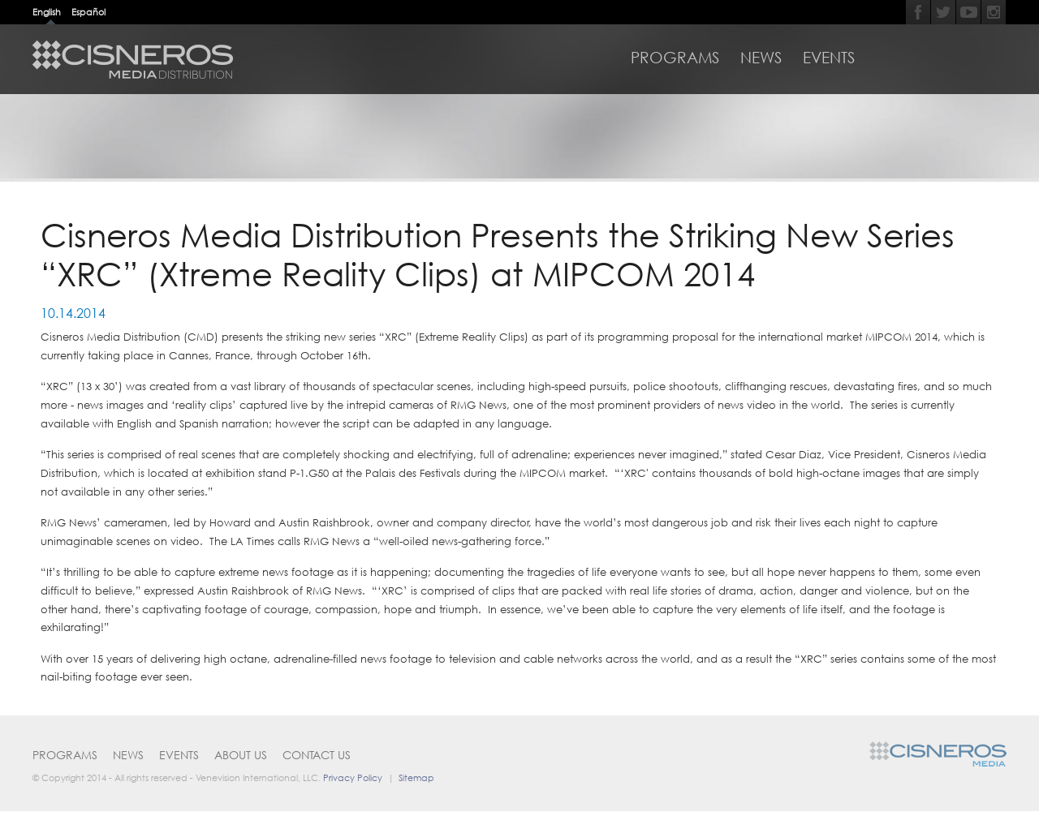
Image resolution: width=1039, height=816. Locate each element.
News (761, 58)
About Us (240, 755)
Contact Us (316, 755)
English (46, 11)
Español (88, 11)
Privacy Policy (352, 777)
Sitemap (416, 777)
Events (829, 58)
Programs (675, 58)
